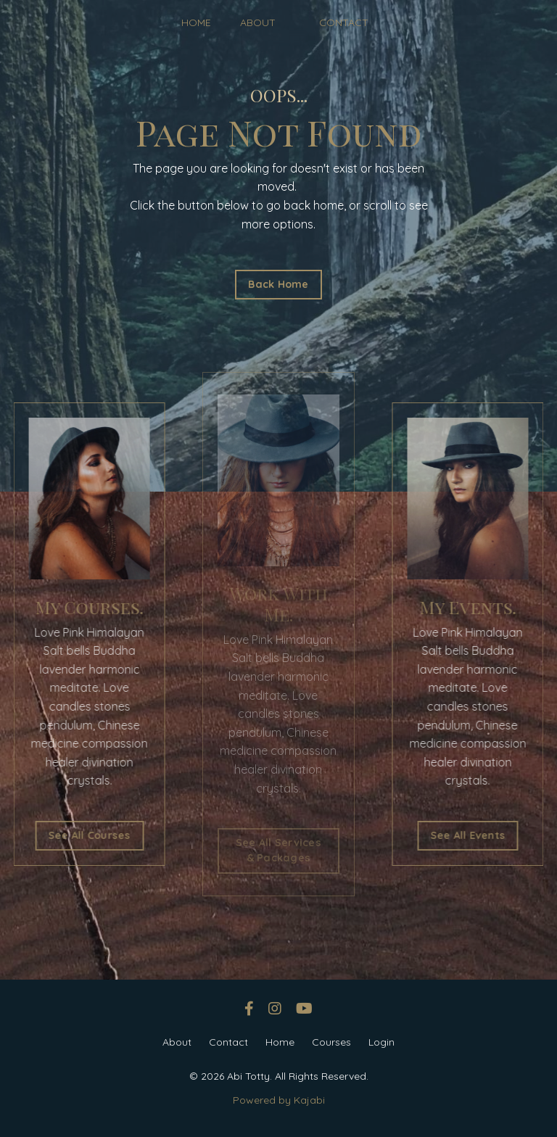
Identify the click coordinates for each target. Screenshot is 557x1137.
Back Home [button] (278, 284)
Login (381, 1042)
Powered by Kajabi (279, 1100)
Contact (228, 1042)
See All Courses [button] (78, 835)
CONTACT (343, 22)
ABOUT (258, 22)
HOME (196, 22)
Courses (331, 1042)
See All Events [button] (478, 835)
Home (279, 1042)
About (176, 1042)
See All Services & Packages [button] (278, 850)
